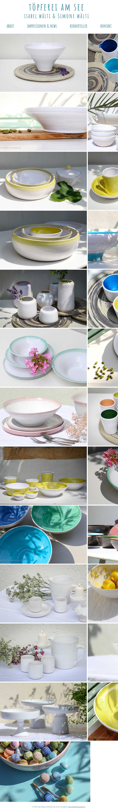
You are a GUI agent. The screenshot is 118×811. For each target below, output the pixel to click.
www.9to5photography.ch (76, 807)
